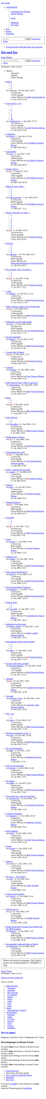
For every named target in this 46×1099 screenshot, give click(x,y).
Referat (9, 82)
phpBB (13, 1084)
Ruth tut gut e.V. (12, 909)
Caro (11, 154)
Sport (9, 1023)
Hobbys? (9, 861)
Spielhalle (11, 1028)
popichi (12, 848)
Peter (11, 487)
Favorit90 (13, 609)
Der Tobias (10, 781)
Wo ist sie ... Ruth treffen (16, 877)
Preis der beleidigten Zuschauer (18, 587)
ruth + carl (10, 714)
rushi (11, 735)
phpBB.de (28, 1088)
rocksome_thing (15, 698)
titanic (28, 885)
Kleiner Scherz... (12, 169)
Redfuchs (13, 589)
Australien (10, 518)
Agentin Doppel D (13, 502)
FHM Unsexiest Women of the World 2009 (23, 307)
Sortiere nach (16, 963)
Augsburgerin (14, 121)
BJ (10, 171)
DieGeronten (14, 385)
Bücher (10, 997)
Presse (9, 999)
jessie (11, 720)
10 (12, 119)
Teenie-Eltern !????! (14, 104)
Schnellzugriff (11, 7)
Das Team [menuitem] (15, 25)
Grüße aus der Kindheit (15, 894)
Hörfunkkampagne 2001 (15, 452)
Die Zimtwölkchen (33, 461)
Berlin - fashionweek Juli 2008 (18, 470)
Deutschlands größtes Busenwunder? (20, 642)
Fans (9, 1004)
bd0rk (11, 783)
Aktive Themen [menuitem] (17, 14)
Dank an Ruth (11, 602)
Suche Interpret (12, 831)
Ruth (28, 300)
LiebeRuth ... (11, 134)
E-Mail (8, 291)
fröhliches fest (11, 557)
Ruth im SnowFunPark (15, 766)
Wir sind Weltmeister (14, 748)
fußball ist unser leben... (15, 186)
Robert (12, 136)
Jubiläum (9, 679)
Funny (9, 1017)
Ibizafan (12, 931)
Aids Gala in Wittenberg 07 (16, 572)
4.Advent (9, 367)
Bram (11, 651)
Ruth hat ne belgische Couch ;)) (18, 733)
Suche (28, 39)
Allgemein (11, 988)
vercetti (12, 542)
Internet (10, 1021)
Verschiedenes (11, 1012)
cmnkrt (12, 472)
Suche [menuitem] (13, 18)
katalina (12, 294)
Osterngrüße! (11, 152)
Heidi (11, 833)
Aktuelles (11, 990)
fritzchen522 (14, 798)
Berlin (8, 398)
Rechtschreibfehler (13, 337)
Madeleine (13, 946)
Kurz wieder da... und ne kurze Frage (20, 796)
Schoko (12, 559)
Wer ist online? (8, 1032)
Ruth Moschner (25, 47)
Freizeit (10, 1026)
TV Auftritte (12, 995)
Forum (8, 1008)
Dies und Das (37, 47)
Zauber (8, 846)
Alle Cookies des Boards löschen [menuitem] (19, 1075)
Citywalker (13, 424)
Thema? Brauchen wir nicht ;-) (18, 213)
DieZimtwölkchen (16, 666)
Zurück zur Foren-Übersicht (12, 978)
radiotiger (13, 254)
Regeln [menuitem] (8, 31)
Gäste (9, 1006)
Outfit (9, 1001)
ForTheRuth (31, 143)
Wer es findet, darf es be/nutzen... (19, 270)
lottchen (12, 768)
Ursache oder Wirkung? (15, 352)
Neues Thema (6, 57)
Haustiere (9, 243)
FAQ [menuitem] (8, 29)
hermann (12, 370)
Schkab (12, 896)
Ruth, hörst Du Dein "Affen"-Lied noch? (22, 383)
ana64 (28, 97)
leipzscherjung (15, 197)
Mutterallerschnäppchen (20, 263)
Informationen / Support (16, 1010)
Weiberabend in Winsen (15, 437)
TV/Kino (10, 1019)
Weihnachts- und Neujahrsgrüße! (19, 322)
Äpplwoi (9, 485)
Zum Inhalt (5, 3)
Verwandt (9, 696)
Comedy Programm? (14, 814)
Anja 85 (12, 574)
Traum (8, 539)
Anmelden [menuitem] (10, 34)
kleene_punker (15, 626)
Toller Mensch (11, 417)
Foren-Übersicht (12, 47)
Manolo (12, 339)
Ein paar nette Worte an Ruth (17, 664)
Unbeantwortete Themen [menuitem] (20, 12)
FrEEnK (29, 494)
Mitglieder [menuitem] (15, 23)
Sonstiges (11, 1015)
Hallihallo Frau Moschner (16, 624)
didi (10, 879)
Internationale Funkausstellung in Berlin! (22, 944)
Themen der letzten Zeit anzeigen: (22, 960)
